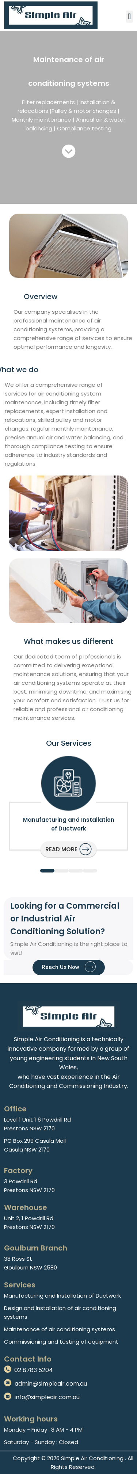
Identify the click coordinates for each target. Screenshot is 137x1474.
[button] (129, 17)
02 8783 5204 (33, 1370)
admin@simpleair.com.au (51, 1383)
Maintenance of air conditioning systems (59, 1329)
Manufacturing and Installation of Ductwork (62, 1295)
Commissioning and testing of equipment (61, 1341)
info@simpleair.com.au (47, 1397)
